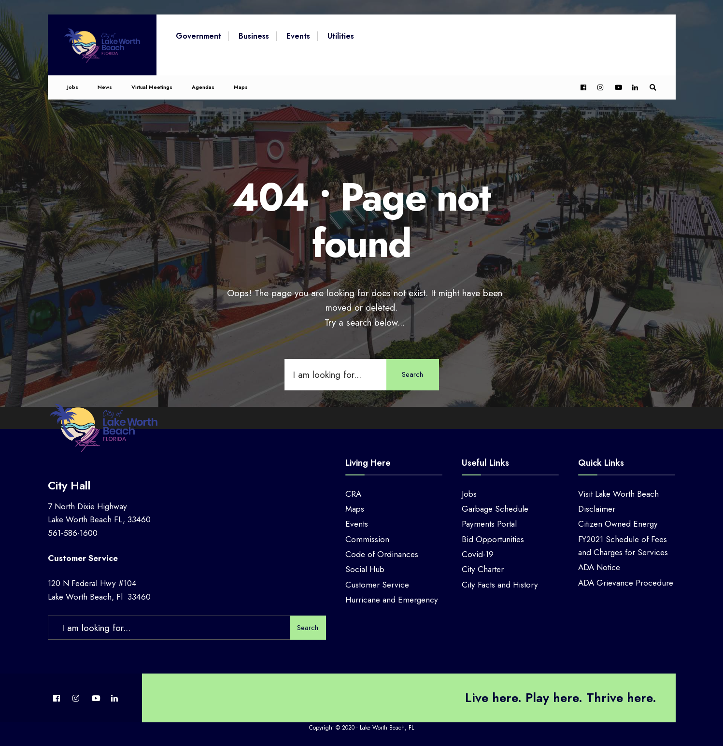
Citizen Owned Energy (618, 524)
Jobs (72, 85)
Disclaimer (596, 509)
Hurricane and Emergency (391, 599)
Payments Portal (489, 524)
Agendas (203, 85)
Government (198, 36)
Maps (241, 85)
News (105, 85)
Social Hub (364, 569)
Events (298, 36)
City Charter (483, 569)
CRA (353, 494)
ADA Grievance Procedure (625, 582)
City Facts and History (500, 584)
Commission (367, 539)
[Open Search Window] (652, 86)
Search (412, 374)
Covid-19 (478, 554)
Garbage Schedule (495, 509)
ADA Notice (599, 567)
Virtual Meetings (151, 85)
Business (254, 36)
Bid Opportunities (493, 539)
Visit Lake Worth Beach (618, 494)
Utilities (340, 36)
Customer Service (377, 584)
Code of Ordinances (381, 554)
